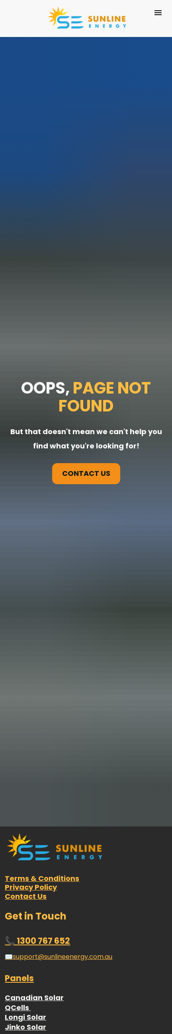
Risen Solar (25, 878)
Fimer (15, 987)
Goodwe (21, 957)
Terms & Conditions (42, 719)
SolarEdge (24, 1016)
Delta (15, 977)
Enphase (21, 967)
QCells (18, 849)
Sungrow (21, 1026)
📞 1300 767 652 (37, 782)
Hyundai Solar (31, 898)
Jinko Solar (25, 868)
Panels (19, 819)
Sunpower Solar (34, 908)
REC (11, 917)
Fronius (18, 997)
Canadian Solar (34, 839)
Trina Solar (25, 888)
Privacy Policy (31, 728)
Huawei (19, 1007)
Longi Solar (25, 858)
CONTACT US (86, 394)
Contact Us (26, 737)
